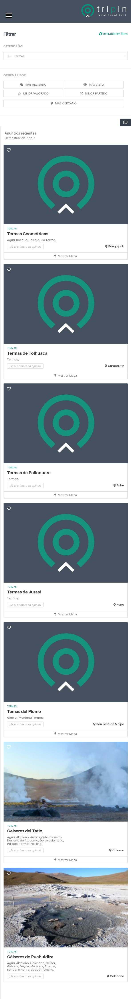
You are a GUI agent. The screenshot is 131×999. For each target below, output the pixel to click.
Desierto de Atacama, (23, 840)
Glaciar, (13, 718)
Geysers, (38, 966)
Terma (24, 844)
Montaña (25, 718)
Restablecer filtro (113, 34)
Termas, (13, 359)
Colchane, (38, 963)
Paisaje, (35, 240)
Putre (120, 485)
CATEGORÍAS (13, 46)
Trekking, (35, 844)
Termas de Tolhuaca (27, 353)
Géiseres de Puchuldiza (30, 957)
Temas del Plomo (24, 711)
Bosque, (22, 240)
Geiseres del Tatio (24, 831)
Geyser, (25, 966)
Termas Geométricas (28, 233)
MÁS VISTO (93, 85)
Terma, (51, 240)
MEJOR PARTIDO (93, 93)
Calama (118, 850)
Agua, (11, 240)
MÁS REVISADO (33, 85)
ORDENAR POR (14, 75)
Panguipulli (116, 246)
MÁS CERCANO (64, 103)
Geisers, (13, 966)
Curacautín (116, 366)
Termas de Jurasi (24, 592)
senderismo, (16, 970)
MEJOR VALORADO (33, 93)
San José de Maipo (110, 724)
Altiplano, (23, 837)
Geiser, (45, 840)
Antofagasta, (40, 837)
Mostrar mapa (65, 256)
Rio (43, 240)
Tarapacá (33, 970)
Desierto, (56, 837)
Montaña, (57, 840)
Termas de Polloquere (29, 472)
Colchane (117, 976)
